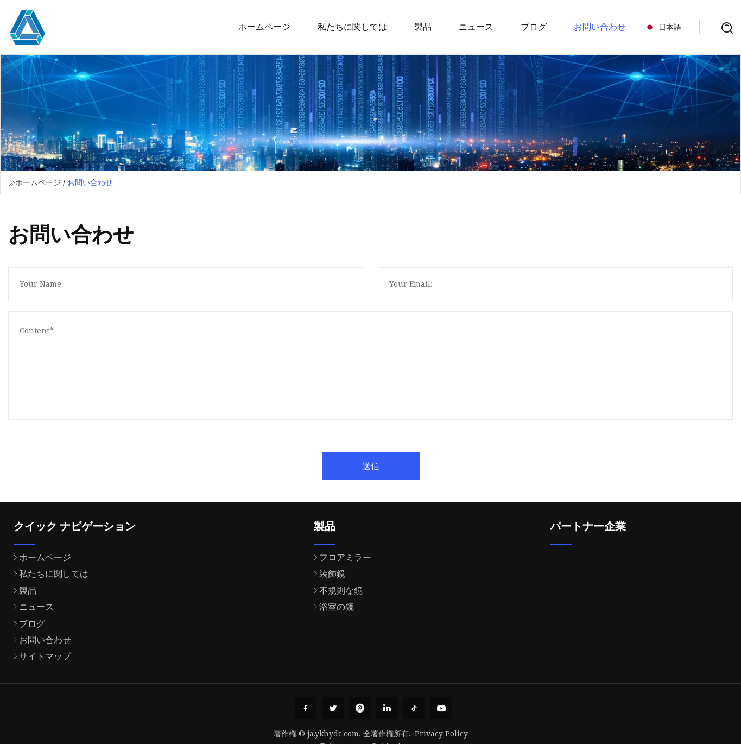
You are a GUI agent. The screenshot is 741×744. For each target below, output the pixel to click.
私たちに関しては (352, 27)
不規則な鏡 (335, 634)
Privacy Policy (441, 733)
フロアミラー (339, 602)
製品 (423, 27)
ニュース (476, 27)
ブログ (534, 27)
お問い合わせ (600, 27)
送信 (395, 466)
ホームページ (264, 27)
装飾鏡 (326, 618)
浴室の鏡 (331, 651)
